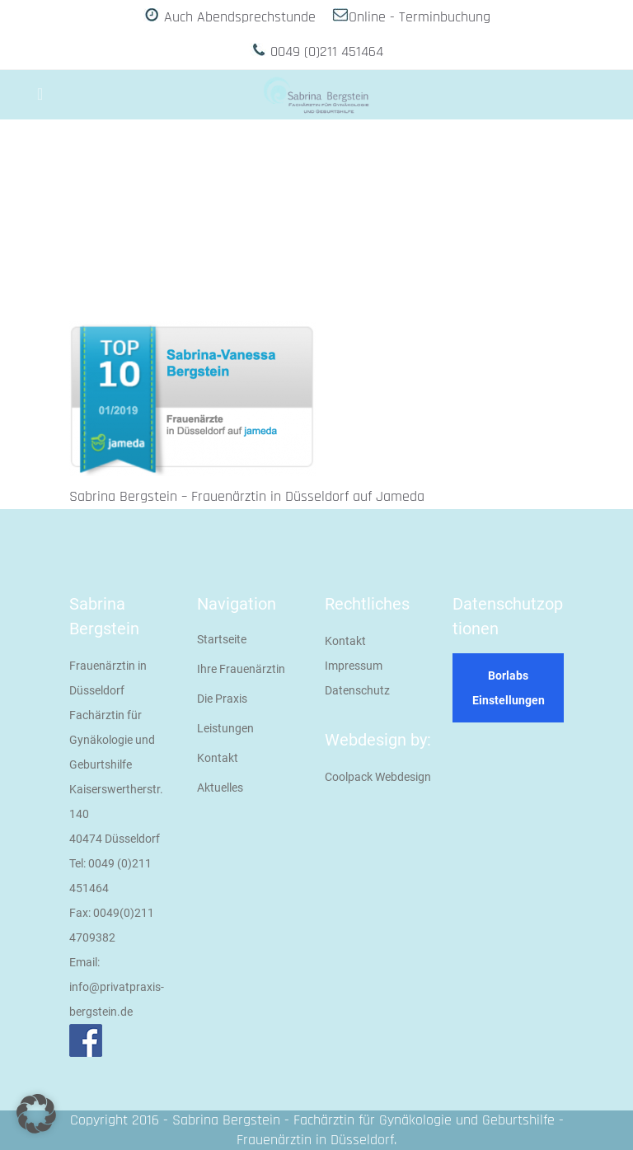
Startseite (221, 639)
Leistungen (225, 728)
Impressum (353, 665)
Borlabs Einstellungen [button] (508, 688)
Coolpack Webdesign (378, 776)
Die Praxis (222, 698)
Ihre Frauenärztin (241, 669)
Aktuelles (220, 787)
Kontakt (217, 757)
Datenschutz (357, 690)
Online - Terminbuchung (419, 16)
